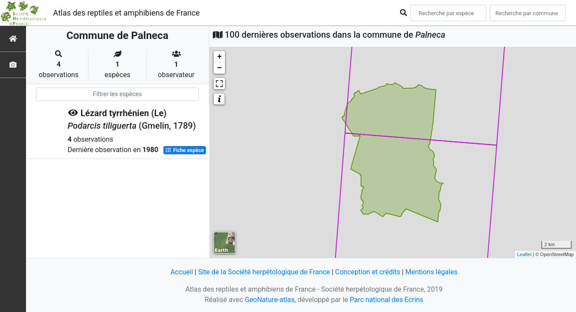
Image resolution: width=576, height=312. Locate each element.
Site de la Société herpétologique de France (263, 272)
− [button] (219, 68)
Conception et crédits (368, 272)
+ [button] (219, 57)
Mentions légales (432, 272)
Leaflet (524, 254)
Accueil (180, 272)
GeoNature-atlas (269, 300)
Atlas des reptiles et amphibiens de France (126, 12)
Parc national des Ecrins (387, 300)
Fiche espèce (184, 150)
